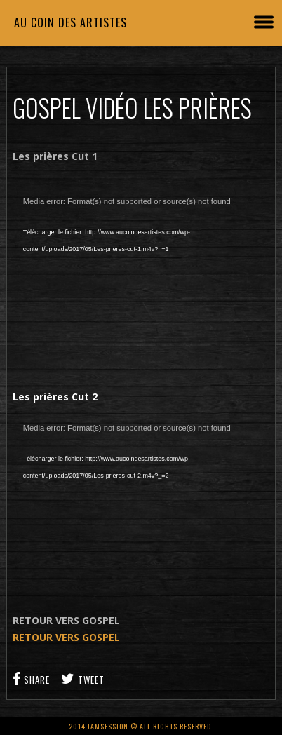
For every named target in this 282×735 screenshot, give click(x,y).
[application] (141, 275)
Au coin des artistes (70, 22)
